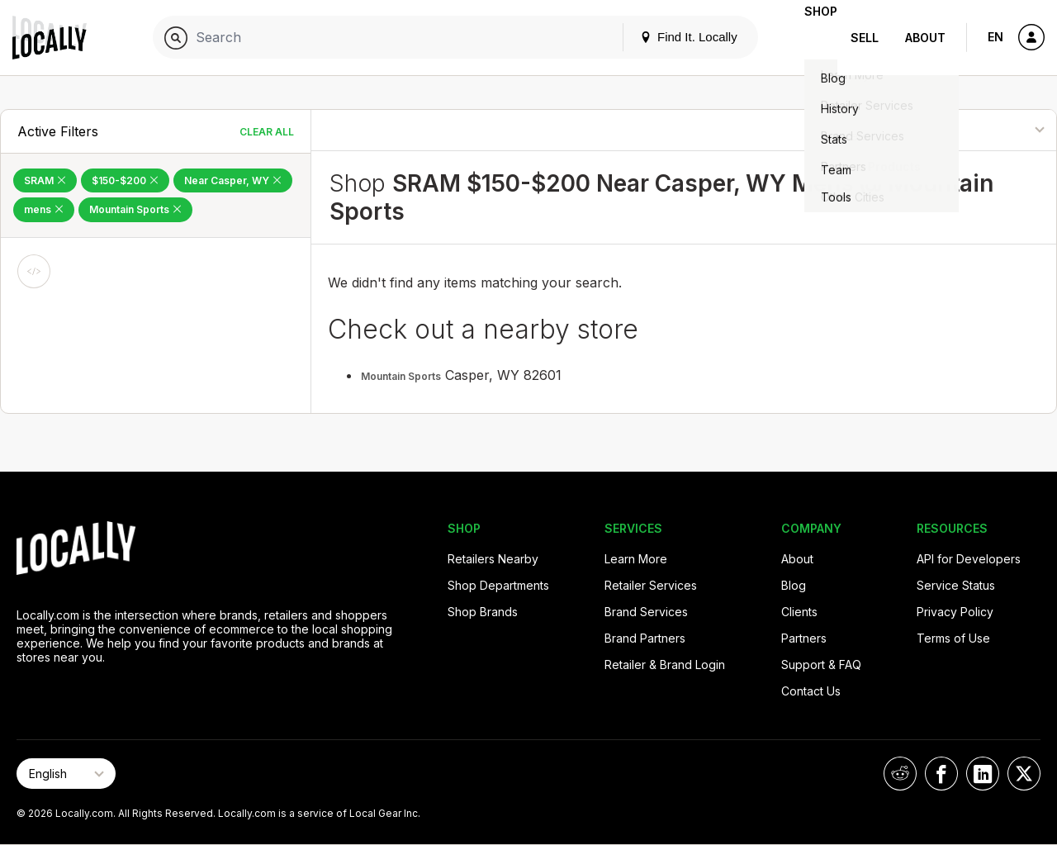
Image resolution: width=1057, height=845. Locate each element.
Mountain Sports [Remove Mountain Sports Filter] (135, 209)
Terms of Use (953, 638)
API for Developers (969, 559)
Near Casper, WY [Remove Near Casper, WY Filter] (233, 180)
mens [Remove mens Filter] (44, 209)
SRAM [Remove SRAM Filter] (45, 180)
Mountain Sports (401, 376)
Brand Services (646, 612)
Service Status (956, 585)
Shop (807, 38)
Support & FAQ (821, 664)
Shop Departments (498, 585)
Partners (804, 638)
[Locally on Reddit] (900, 773)
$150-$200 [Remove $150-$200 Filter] (125, 180)
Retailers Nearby (493, 559)
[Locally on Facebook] (941, 773)
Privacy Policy (955, 612)
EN (995, 37)
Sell (865, 38)
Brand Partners (644, 638)
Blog (793, 585)
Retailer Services (650, 585)
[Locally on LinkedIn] (982, 773)
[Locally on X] (1023, 773)
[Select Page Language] (66, 773)
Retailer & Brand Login (664, 664)
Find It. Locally (662, 37)
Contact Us (811, 691)
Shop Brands (483, 612)
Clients (799, 612)
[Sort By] (974, 130)
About (925, 38)
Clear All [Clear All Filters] (266, 132)
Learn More (635, 559)
